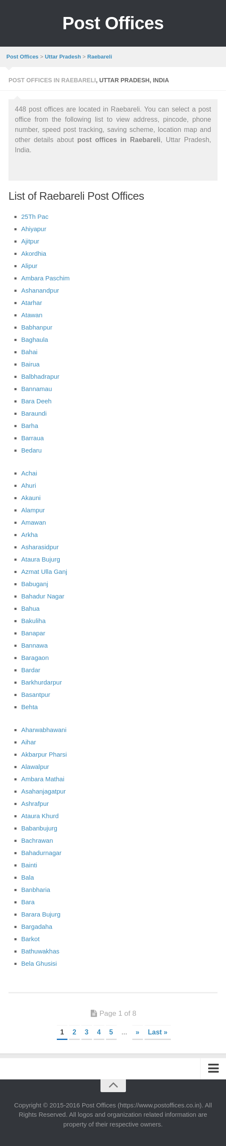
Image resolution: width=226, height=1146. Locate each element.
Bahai (29, 351)
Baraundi (34, 413)
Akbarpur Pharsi (44, 754)
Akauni (31, 497)
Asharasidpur (40, 547)
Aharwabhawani (44, 729)
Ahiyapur (33, 228)
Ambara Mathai (42, 779)
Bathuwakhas (40, 951)
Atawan (31, 315)
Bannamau (36, 388)
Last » (157, 1032)
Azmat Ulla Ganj (44, 571)
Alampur (33, 510)
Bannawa (34, 645)
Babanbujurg (39, 828)
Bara (28, 902)
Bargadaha (36, 926)
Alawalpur (35, 766)
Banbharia (35, 889)
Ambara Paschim (45, 278)
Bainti (29, 865)
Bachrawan (37, 840)
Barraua (32, 438)
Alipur (29, 265)
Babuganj (34, 583)
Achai (29, 473)
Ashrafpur (35, 803)
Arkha (29, 534)
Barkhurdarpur (41, 682)
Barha (29, 425)
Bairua (30, 364)
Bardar (30, 670)
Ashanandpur (40, 290)
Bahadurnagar (41, 852)
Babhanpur (36, 327)
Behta (29, 706)
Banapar (33, 633)
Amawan (33, 522)
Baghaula (34, 339)
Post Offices (113, 23)
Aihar (28, 742)
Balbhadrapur (40, 376)
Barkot (30, 938)
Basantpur (35, 694)
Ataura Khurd (40, 815)
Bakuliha (33, 620)
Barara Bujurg (41, 914)
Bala (27, 877)
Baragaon (35, 657)
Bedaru (31, 450)
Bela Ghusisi (39, 963)
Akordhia (33, 253)
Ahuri (28, 485)
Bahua (30, 608)
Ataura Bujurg (40, 559)
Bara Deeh (36, 401)
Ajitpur (30, 241)
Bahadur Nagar (42, 596)
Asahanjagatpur (43, 791)
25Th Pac (34, 216)
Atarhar (31, 302)
